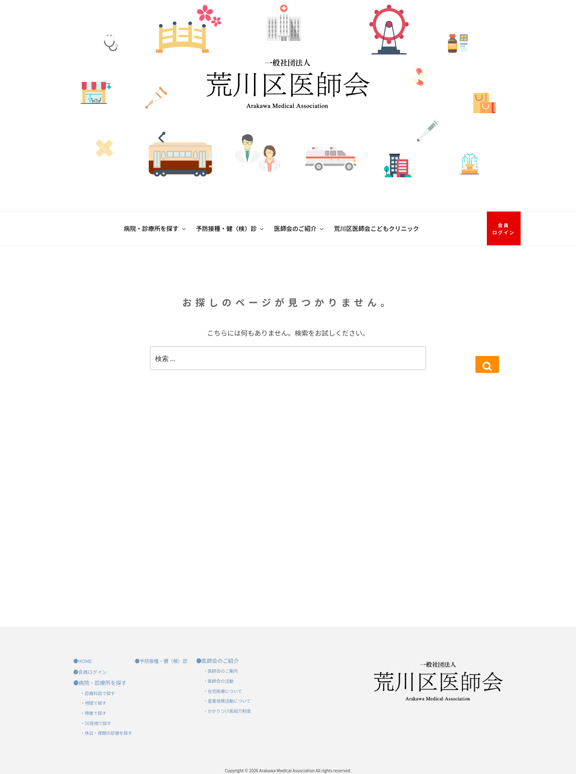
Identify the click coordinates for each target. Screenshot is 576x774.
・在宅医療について (222, 691)
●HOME (83, 660)
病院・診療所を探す (155, 228)
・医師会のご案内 (220, 671)
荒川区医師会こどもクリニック (376, 228)
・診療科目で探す (98, 693)
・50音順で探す (96, 723)
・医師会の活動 (218, 681)
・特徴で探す (93, 713)
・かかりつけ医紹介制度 (227, 711)
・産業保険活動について (227, 701)
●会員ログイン (90, 671)
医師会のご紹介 (299, 228)
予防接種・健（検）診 (230, 228)
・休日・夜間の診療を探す (106, 733)
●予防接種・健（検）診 (161, 660)
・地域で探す (93, 703)
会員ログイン (503, 229)
